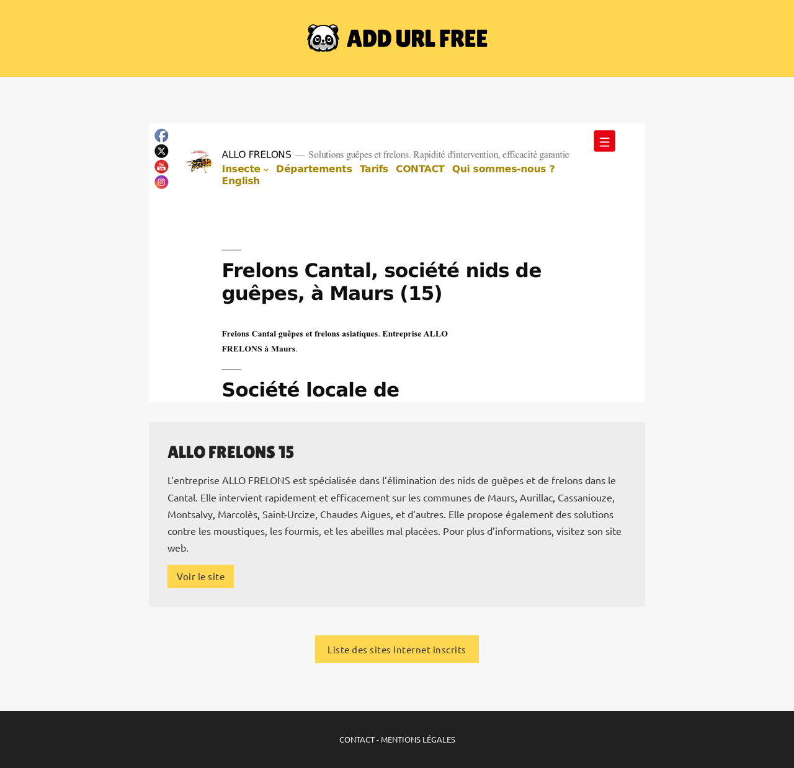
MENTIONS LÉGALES (418, 739)
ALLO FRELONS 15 (231, 452)
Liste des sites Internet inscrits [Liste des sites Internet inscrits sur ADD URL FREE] (397, 649)
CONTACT (357, 739)
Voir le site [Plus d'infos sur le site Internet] (201, 576)
